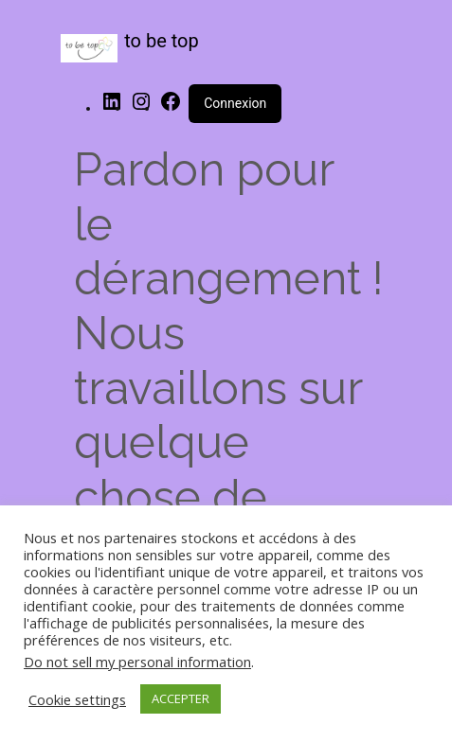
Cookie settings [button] (77, 699)
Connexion (235, 103)
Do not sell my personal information (137, 661)
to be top (161, 40)
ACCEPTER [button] (180, 698)
